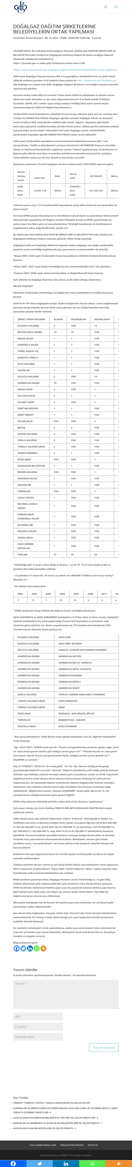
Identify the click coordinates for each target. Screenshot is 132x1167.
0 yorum (96, 37)
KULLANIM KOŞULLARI (43, 1145)
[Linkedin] (30, 948)
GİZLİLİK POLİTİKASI (72, 1145)
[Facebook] (17, 948)
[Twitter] (23, 948)
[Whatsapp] (37, 948)
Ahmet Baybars (34, 37)
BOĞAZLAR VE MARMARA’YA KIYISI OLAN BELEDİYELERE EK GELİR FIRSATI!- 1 (57, 1123)
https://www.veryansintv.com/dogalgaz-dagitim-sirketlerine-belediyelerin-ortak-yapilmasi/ (65, 69)
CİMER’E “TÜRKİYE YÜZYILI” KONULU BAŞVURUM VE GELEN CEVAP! (51, 1102)
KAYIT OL (93, 1145)
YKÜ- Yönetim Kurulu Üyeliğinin (95, 80)
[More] (43, 948)
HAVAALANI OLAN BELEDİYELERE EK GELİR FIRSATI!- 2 (44, 1128)
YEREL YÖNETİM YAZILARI (75, 37)
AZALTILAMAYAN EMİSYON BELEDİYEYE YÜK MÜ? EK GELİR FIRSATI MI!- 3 (55, 1117)
